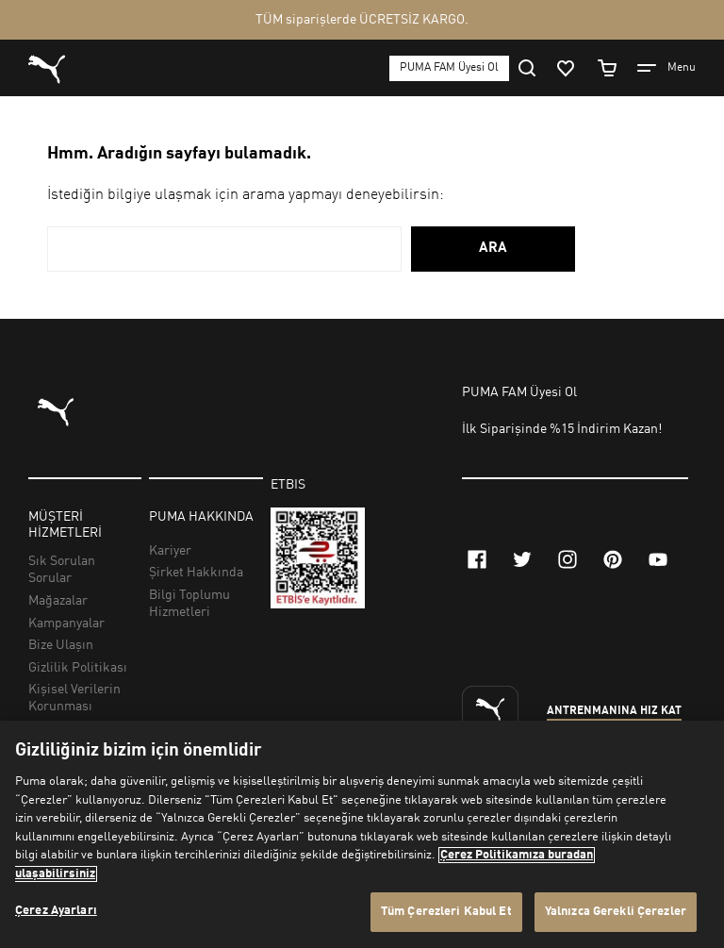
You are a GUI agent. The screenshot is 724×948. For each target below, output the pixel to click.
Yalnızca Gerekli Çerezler (615, 912)
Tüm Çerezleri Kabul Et (446, 912)
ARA (493, 248)
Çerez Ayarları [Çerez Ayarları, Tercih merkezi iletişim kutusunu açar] (56, 911)
